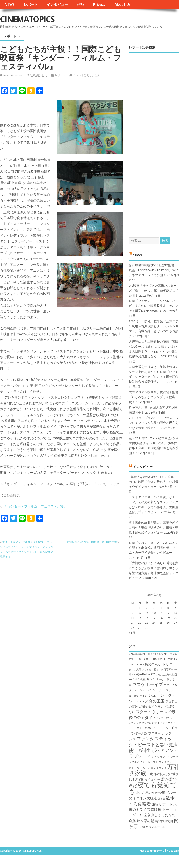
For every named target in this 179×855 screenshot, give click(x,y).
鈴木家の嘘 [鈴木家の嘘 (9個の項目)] (145, 820)
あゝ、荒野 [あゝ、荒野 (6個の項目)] (135, 669)
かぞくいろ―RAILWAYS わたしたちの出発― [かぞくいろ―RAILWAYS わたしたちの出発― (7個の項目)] (153, 674)
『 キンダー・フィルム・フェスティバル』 (35, 506)
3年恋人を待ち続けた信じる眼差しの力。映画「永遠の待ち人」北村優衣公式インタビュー (153, 482)
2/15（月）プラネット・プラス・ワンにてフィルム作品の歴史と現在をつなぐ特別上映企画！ (154, 423)
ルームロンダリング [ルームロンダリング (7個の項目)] (155, 768)
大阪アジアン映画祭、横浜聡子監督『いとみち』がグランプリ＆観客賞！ (153, 397)
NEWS (9, 4)
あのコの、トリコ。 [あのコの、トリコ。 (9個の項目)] (160, 664)
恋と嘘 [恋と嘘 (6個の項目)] (161, 798)
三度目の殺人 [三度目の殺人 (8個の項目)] (156, 774)
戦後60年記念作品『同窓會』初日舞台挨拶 (92, 542)
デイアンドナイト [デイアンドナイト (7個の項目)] (165, 723)
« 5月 (132, 633)
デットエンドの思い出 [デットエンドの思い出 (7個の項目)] (142, 728)
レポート (31, 4)
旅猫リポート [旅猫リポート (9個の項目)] (162, 804)
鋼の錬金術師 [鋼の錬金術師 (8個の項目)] (164, 821)
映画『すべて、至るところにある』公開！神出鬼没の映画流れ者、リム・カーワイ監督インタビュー (153, 548)
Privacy (99, 4)
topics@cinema (13, 75)
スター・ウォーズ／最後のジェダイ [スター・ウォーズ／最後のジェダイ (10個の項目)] (152, 714)
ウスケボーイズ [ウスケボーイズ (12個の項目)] (147, 684)
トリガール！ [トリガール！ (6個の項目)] (163, 728)
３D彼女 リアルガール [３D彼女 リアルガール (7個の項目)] (151, 827)
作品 (80, 4)
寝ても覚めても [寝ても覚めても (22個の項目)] (153, 787)
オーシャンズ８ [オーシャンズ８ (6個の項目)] (143, 690)
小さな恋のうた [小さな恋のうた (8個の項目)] (147, 792)
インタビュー (57, 4)
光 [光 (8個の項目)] (158, 779)
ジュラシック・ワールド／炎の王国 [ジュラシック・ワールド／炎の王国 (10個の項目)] (152, 697)
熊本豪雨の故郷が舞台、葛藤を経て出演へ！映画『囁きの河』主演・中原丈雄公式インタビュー (153, 527)
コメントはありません (86, 75)
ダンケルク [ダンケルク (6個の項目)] (148, 722)
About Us (123, 4)
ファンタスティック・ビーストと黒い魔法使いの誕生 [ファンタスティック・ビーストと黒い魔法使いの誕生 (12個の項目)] (153, 744)
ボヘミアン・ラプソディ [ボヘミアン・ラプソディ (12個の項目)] (153, 753)
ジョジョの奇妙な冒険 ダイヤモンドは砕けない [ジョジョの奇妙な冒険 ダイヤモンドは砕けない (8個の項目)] (153, 706)
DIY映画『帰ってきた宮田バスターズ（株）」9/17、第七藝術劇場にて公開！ (154, 291)
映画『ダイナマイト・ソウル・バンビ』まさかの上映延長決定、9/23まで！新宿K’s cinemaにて (154, 306)
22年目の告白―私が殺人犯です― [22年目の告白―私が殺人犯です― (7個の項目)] (149, 654)
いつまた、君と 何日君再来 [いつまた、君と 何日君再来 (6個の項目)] (157, 669)
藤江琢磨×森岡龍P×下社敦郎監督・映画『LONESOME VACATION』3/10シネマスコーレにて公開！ (154, 270)
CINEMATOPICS (27, 19)
